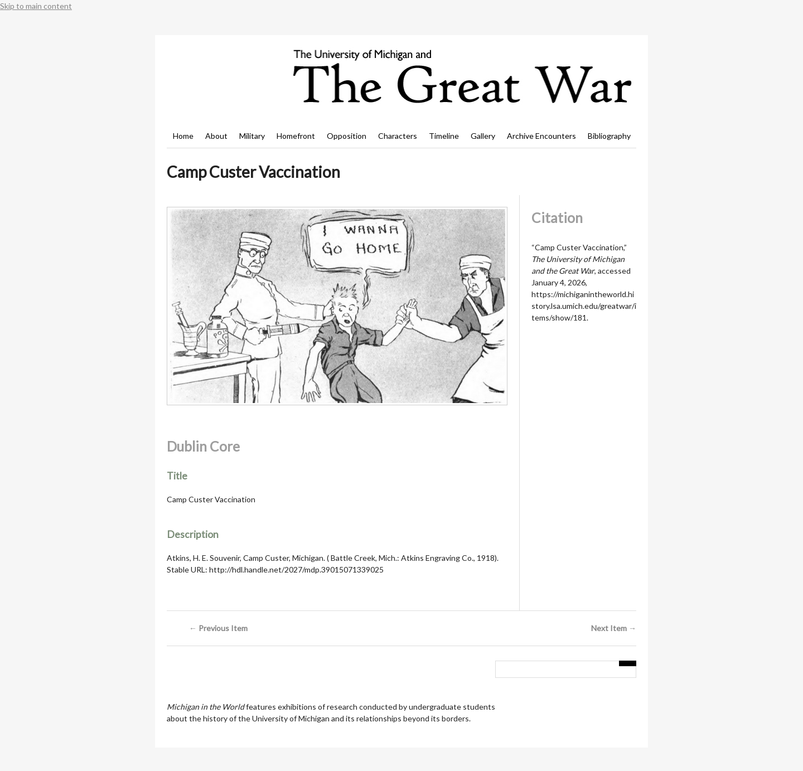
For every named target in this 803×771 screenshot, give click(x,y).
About (216, 135)
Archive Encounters (541, 135)
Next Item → (613, 628)
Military (252, 135)
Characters (397, 135)
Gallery (483, 135)
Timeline (444, 135)
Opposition (346, 135)
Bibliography (609, 135)
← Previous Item (218, 628)
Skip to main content (36, 6)
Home (183, 135)
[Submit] (628, 664)
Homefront (296, 135)
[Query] (565, 669)
